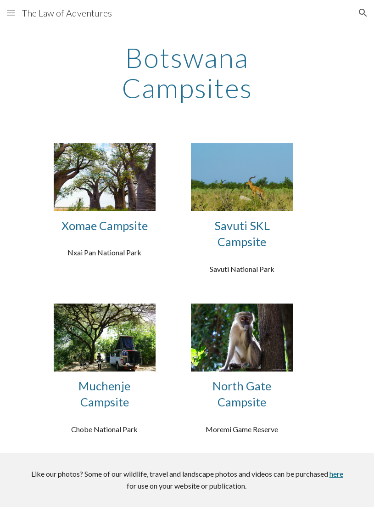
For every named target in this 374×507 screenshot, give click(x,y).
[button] (11, 12)
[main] (187, 73)
